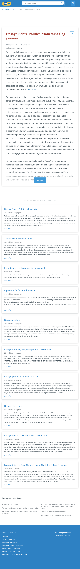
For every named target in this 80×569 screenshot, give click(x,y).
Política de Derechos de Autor (12, 545)
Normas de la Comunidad (11, 548)
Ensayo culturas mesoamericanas (53, 512)
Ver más (40, 180)
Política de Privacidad (9, 542)
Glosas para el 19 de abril (11, 504)
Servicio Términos (8, 540)
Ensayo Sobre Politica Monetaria (29, 9)
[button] (71, 36)
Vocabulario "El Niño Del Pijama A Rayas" (56, 515)
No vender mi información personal (14, 554)
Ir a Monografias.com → (64, 533)
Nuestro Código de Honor (11, 551)
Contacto (5, 537)
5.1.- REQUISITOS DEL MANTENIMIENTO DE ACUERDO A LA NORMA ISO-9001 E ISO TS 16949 (58, 506)
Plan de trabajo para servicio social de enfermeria (20, 508)
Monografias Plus (8, 9)
